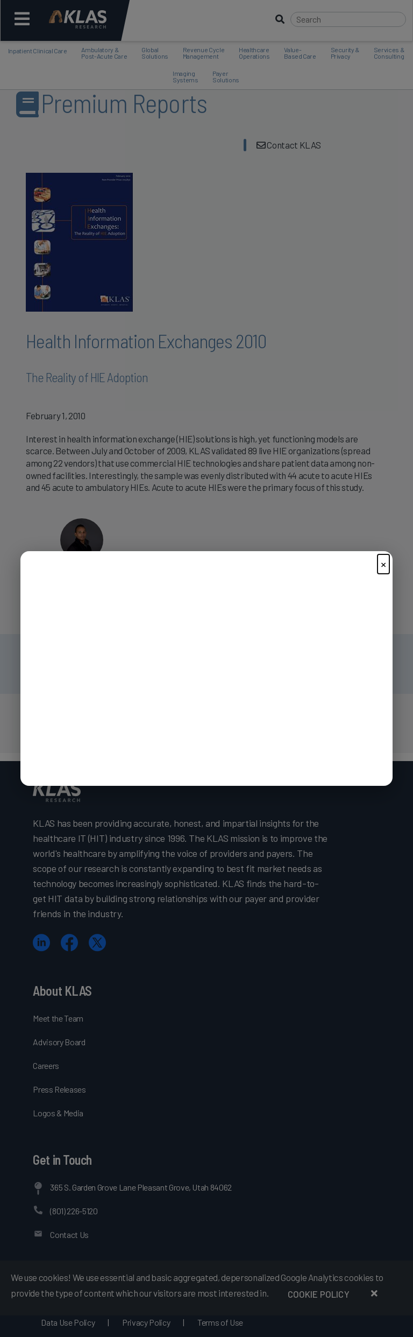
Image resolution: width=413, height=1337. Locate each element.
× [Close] (383, 564)
